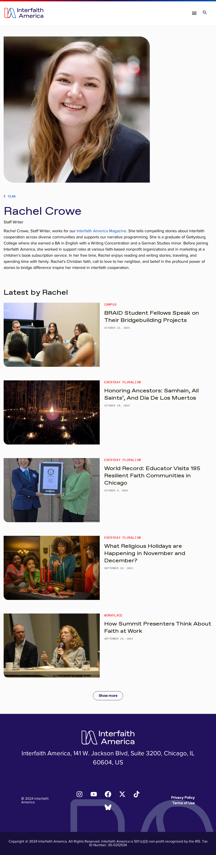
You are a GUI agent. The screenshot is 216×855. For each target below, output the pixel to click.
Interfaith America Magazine (101, 231)
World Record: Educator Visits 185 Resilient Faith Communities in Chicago (152, 476)
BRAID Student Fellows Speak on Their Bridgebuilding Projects (151, 316)
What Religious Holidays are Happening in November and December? (144, 553)
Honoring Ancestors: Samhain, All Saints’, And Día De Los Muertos (151, 394)
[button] (194, 13)
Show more (108, 695)
